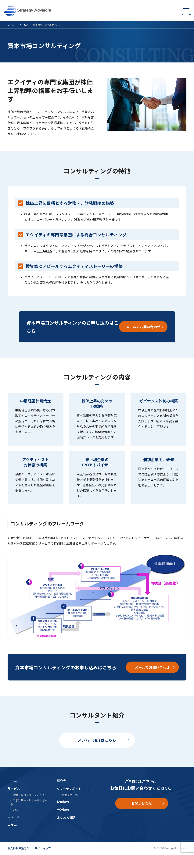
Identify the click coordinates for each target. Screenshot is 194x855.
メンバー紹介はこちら (97, 740)
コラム (12, 824)
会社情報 (63, 809)
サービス (23, 24)
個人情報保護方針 (18, 848)
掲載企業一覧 (70, 795)
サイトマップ (43, 848)
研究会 (61, 780)
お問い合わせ (141, 803)
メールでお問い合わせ (143, 326)
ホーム (11, 24)
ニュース (14, 816)
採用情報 (63, 802)
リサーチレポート (69, 788)
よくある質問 (66, 817)
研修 (15, 810)
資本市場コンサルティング (29, 795)
